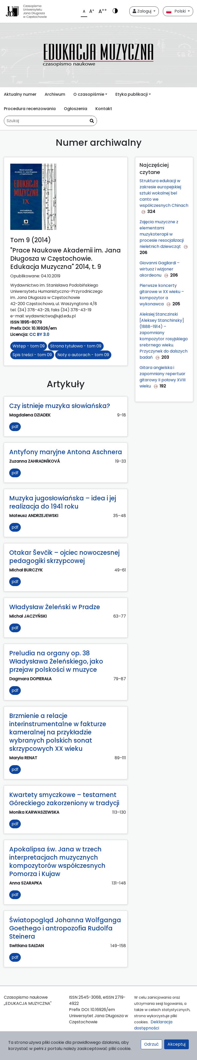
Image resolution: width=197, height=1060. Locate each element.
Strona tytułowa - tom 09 (75, 346)
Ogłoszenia (75, 109)
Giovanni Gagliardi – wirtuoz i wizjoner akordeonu (160, 269)
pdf (15, 427)
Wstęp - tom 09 (29, 346)
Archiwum (55, 94)
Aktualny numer (20, 94)
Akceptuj (176, 1044)
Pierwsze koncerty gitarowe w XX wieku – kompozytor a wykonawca (162, 295)
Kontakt (103, 109)
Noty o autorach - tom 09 (83, 355)
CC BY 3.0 (39, 334)
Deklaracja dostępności (153, 1025)
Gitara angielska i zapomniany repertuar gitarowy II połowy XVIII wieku (162, 377)
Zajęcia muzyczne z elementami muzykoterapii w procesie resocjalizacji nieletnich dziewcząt (162, 234)
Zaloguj (142, 11)
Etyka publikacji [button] (131, 94)
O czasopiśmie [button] (88, 94)
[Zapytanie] (50, 121)
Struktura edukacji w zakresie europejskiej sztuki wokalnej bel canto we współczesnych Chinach (164, 193)
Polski (176, 11)
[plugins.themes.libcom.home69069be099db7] (98, 55)
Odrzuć (151, 1044)
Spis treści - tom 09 (32, 355)
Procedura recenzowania (30, 109)
